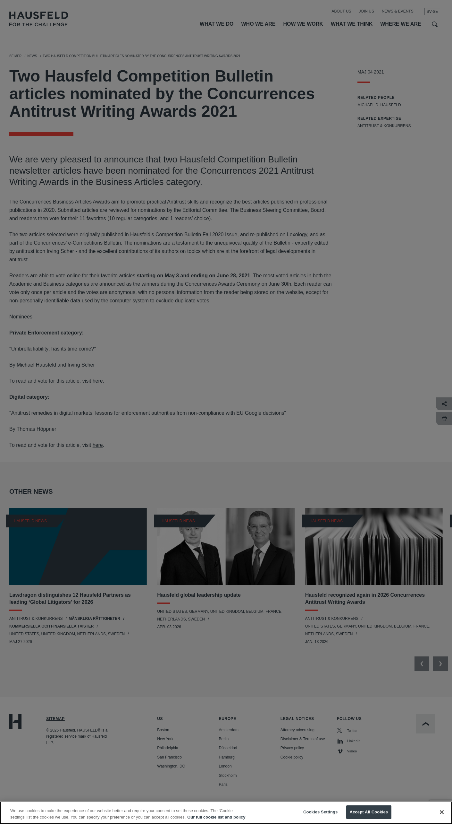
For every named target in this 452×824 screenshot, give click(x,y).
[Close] (442, 813)
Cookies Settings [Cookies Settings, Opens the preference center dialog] (320, 813)
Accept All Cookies (369, 813)
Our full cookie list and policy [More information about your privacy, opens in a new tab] (216, 818)
